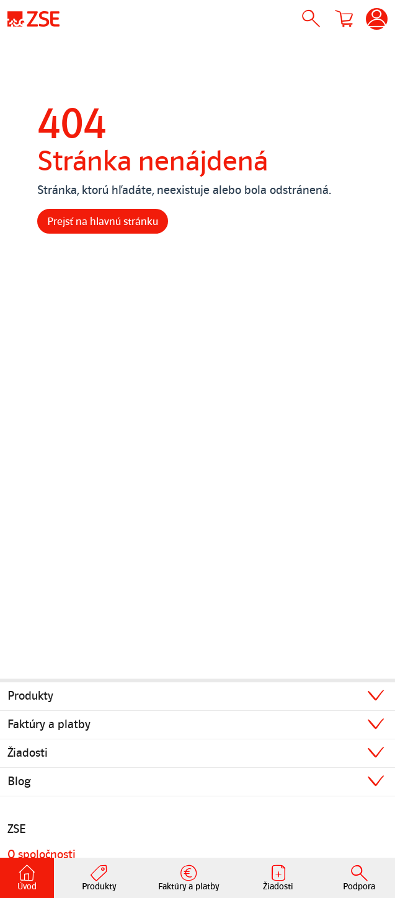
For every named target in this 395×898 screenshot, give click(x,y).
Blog (19, 781)
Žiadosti (27, 753)
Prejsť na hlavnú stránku (102, 221)
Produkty (30, 696)
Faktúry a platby (49, 724)
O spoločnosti (41, 854)
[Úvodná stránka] (33, 18)
